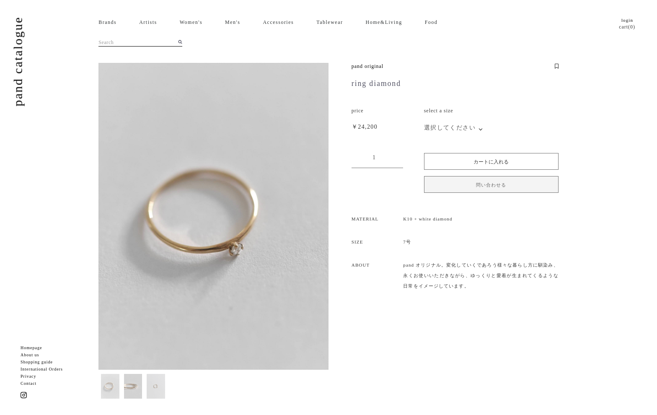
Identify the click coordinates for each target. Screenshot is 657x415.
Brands (107, 22)
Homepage (31, 347)
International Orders (42, 369)
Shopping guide (37, 362)
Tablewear (329, 22)
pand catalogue (18, 61)
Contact (28, 383)
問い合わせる (491, 184)
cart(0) (627, 27)
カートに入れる (491, 162)
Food (431, 22)
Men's (232, 22)
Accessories (278, 22)
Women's (191, 22)
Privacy (28, 376)
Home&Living (384, 22)
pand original (367, 66)
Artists (148, 22)
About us (30, 355)
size (448, 111)
